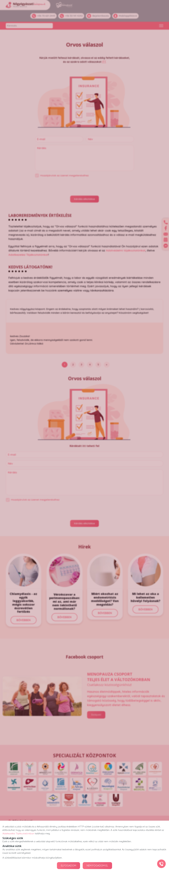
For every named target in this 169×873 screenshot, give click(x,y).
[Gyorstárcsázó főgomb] (161, 863)
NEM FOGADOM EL (97, 865)
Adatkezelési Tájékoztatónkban (18, 833)
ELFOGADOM (68, 865)
